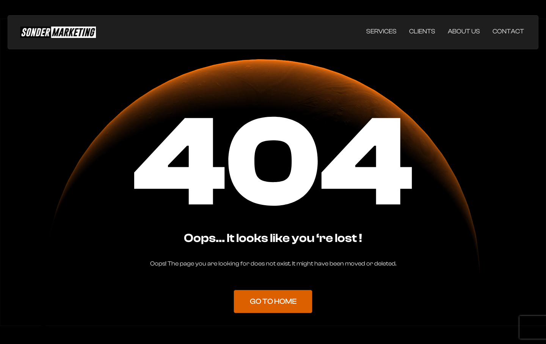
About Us (464, 31)
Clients (422, 31)
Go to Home (273, 301)
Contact (508, 31)
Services (381, 31)
